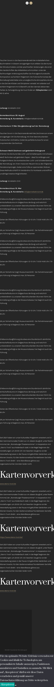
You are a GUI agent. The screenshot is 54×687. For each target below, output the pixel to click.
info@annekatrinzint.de (33, 192)
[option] (31, 3)
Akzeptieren (7, 684)
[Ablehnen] (15, 685)
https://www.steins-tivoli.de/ (11, 537)
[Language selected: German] (29, 3)
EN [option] (31, 3)
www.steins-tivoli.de (8, 484)
